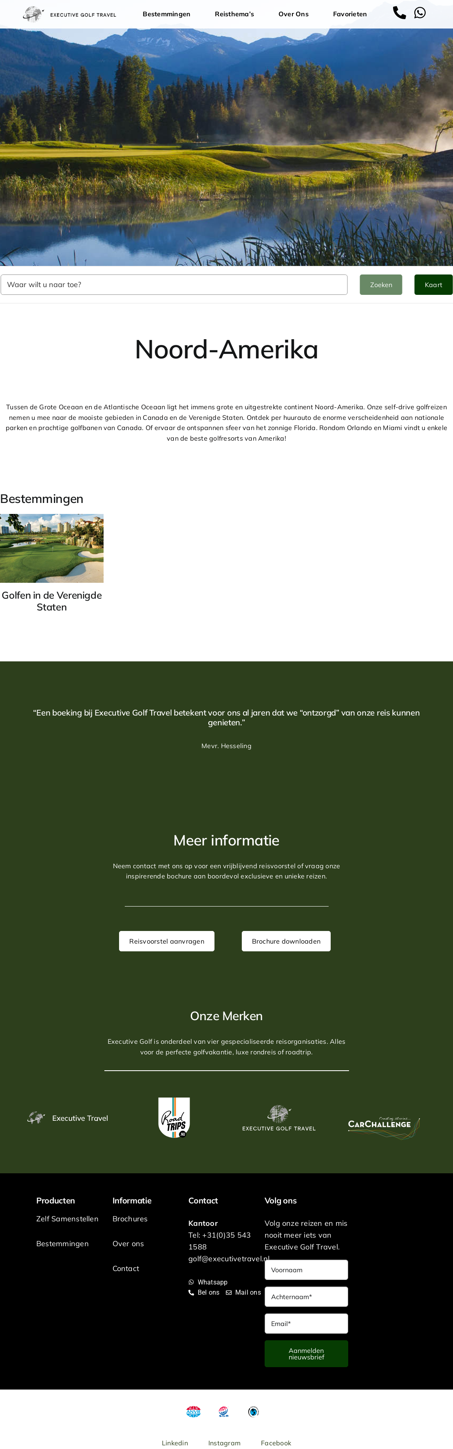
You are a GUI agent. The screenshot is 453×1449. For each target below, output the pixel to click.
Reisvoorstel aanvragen (166, 941)
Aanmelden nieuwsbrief (306, 1353)
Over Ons (295, 14)
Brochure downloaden (286, 941)
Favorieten (350, 14)
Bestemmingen (168, 14)
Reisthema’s (236, 14)
